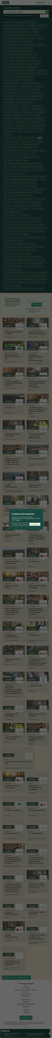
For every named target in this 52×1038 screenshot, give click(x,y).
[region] (26, 519)
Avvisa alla (24, 524)
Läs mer (18, 520)
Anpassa (16, 524)
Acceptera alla (34, 524)
